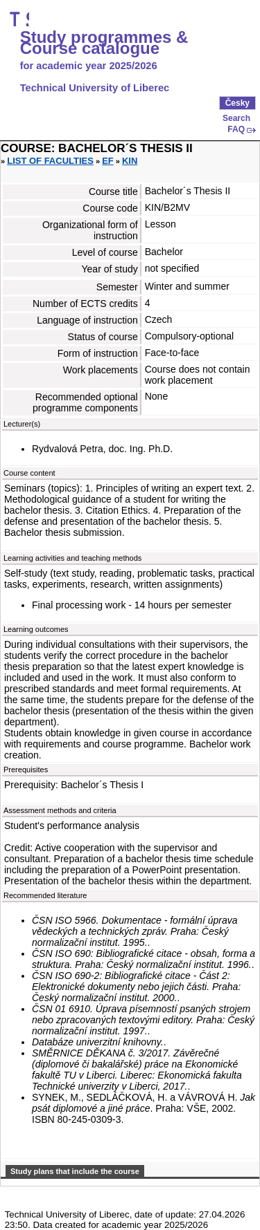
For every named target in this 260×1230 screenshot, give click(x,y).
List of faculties (50, 161)
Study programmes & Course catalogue (104, 43)
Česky (237, 103)
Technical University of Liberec (95, 87)
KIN (129, 161)
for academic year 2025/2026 (88, 65)
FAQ (236, 129)
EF (108, 161)
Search (236, 118)
